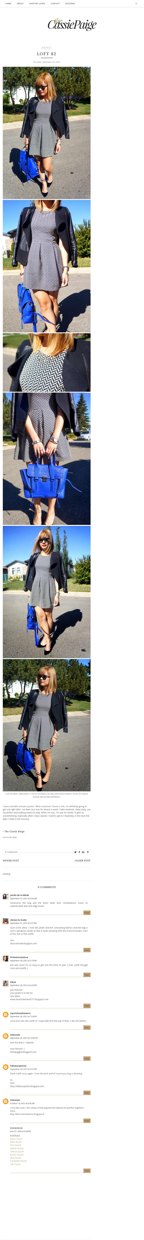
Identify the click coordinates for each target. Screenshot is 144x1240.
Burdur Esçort (17, 1154)
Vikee (13, 982)
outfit (46, 47)
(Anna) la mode (18, 920)
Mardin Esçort (17, 1148)
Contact (55, 3)
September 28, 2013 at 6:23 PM (23, 985)
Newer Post (11, 860)
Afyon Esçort (16, 1139)
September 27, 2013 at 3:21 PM (23, 923)
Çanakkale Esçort (18, 1161)
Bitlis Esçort (16, 1142)
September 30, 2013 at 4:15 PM (23, 1069)
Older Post (83, 860)
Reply (87, 913)
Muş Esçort (15, 1157)
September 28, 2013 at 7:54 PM (23, 1016)
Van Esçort (15, 1164)
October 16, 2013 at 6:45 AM (22, 1103)
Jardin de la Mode (19, 895)
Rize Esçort (15, 1145)
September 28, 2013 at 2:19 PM (23, 960)
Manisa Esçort (17, 1151)
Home (8, 3)
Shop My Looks (37, 3)
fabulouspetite (18, 1065)
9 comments (11, 852)
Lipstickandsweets (20, 1013)
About (20, 3)
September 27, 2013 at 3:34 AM (23, 898)
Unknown (15, 1034)
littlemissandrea (19, 957)
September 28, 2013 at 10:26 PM (24, 1038)
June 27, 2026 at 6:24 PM (20, 1131)
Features (70, 3)
